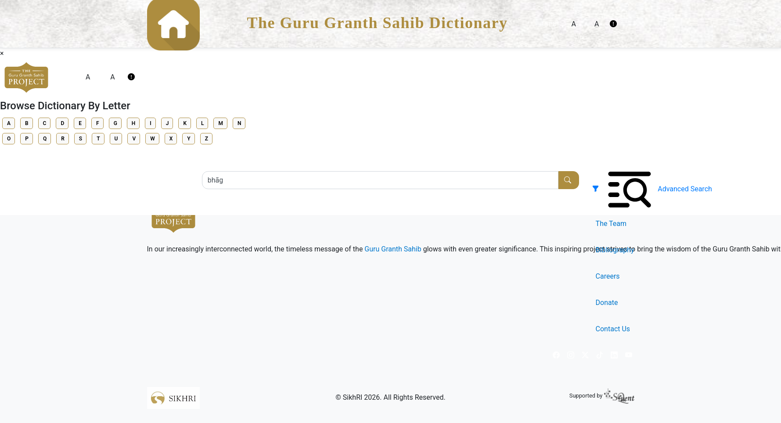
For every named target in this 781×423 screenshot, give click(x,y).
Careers (608, 276)
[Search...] (380, 180)
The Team (611, 223)
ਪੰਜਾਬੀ (550, 24)
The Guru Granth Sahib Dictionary (377, 23)
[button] (597, 189)
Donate (607, 302)
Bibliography (615, 250)
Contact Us (613, 329)
